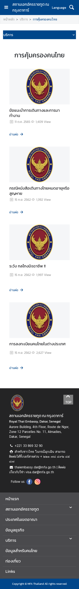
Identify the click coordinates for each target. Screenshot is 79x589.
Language (59, 7)
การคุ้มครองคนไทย (45, 19)
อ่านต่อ (16, 134)
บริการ (24, 19)
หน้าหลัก (9, 19)
